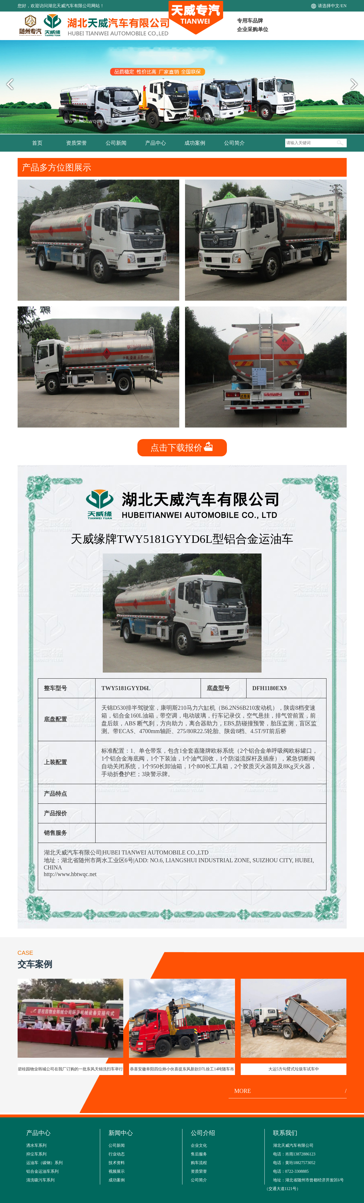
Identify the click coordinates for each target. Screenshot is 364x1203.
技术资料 (117, 1163)
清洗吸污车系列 (40, 1180)
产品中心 (155, 143)
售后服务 (199, 1154)
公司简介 (234, 143)
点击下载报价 (182, 447)
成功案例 (194, 143)
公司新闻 (116, 143)
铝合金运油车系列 (42, 1171)
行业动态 (117, 1154)
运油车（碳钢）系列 (44, 1163)
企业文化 (199, 1145)
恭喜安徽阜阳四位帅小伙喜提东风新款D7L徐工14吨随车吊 (182, 1069)
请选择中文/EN (332, 5)
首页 (37, 143)
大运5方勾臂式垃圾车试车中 (293, 1069)
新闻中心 (121, 1132)
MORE (290, 1091)
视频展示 (117, 1171)
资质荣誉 (76, 143)
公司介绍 (203, 1132)
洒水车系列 (36, 1145)
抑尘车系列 (36, 1154)
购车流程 (199, 1163)
